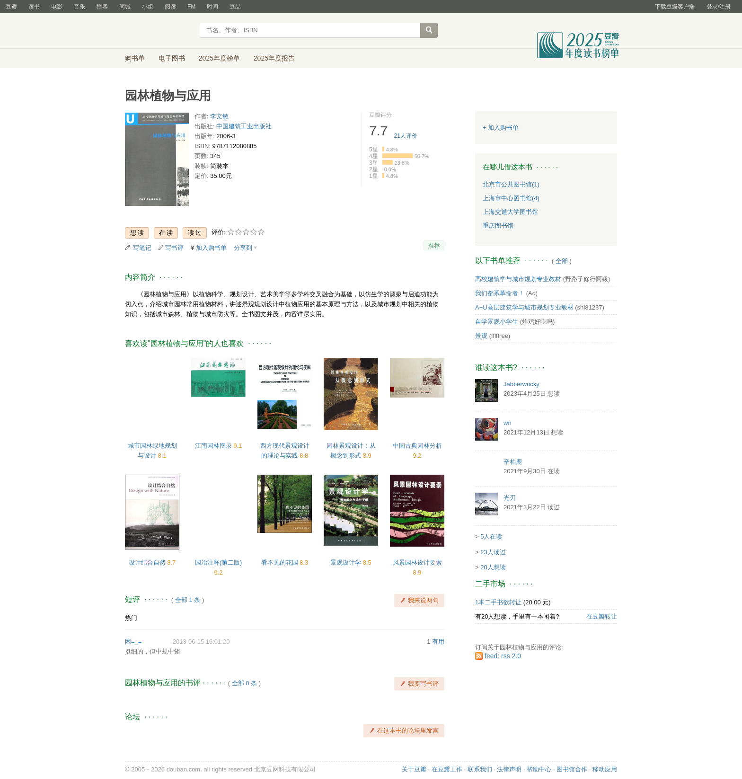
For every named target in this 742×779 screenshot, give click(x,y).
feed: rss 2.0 (503, 656)
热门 (131, 617)
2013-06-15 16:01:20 (201, 641)
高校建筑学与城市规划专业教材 (518, 279)
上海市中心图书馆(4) (511, 198)
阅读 (170, 6)
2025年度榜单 (219, 58)
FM (191, 6)
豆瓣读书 (159, 31)
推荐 (434, 245)
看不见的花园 (280, 562)
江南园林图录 (214, 445)
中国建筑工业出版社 (244, 126)
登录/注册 (719, 6)
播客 (102, 6)
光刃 (510, 497)
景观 (481, 335)
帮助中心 (539, 769)
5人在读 (491, 536)
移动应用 (604, 769)
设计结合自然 (148, 562)
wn (508, 422)
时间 (212, 6)
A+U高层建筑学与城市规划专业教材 (524, 307)
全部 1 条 (187, 599)
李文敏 (219, 116)
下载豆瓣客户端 (675, 6)
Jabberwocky (521, 384)
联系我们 (480, 769)
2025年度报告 (274, 58)
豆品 (235, 6)
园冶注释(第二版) (218, 562)
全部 (562, 261)
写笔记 (142, 247)
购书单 (135, 58)
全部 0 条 (244, 683)
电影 (56, 6)
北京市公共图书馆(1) (511, 184)
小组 (147, 6)
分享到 (243, 247)
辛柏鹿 (513, 461)
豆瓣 (11, 6)
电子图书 (172, 58)
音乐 (79, 6)
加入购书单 (211, 247)
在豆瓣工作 (447, 769)
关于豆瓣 (414, 769)
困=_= (133, 641)
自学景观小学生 (496, 321)
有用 (438, 641)
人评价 (405, 136)
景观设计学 (346, 562)
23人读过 (492, 552)
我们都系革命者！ (499, 293)
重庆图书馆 (498, 225)
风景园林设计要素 (417, 562)
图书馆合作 (571, 769)
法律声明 (509, 769)
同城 (125, 6)
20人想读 (492, 567)
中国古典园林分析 (417, 445)
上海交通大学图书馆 (510, 211)
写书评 (174, 247)
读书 (34, 6)
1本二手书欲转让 (498, 602)
